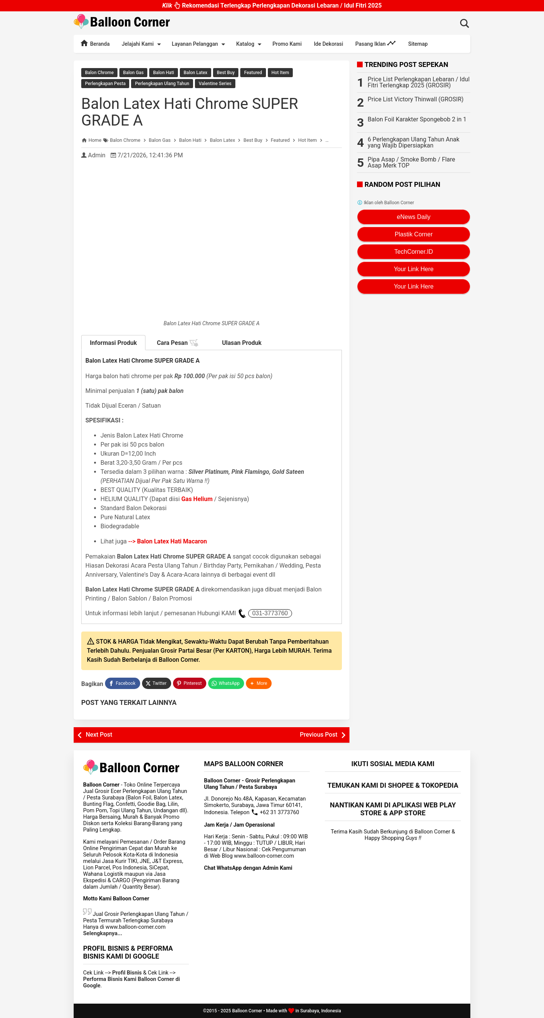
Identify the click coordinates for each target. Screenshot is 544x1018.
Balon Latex (195, 72)
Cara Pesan (177, 343)
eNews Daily (414, 217)
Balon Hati (163, 72)
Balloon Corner (247, 1010)
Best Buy (226, 72)
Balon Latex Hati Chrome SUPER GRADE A (189, 112)
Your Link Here (413, 269)
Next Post (99, 734)
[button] (259, 683)
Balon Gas (133, 72)
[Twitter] (156, 683)
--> (167, 541)
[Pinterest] (189, 683)
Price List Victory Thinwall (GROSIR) (416, 99)
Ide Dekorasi (328, 44)
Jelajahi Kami (142, 44)
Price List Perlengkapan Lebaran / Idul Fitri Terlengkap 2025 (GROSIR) (419, 82)
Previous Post (318, 734)
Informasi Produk (113, 342)
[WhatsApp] (226, 683)
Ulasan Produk (242, 342)
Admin (96, 155)
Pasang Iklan (375, 43)
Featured (253, 72)
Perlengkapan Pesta (105, 83)
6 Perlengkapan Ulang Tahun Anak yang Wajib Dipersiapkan (413, 142)
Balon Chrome (99, 72)
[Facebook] (122, 683)
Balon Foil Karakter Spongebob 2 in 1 (417, 119)
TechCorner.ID (413, 251)
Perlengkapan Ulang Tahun (162, 83)
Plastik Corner (414, 234)
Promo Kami (286, 44)
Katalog (250, 44)
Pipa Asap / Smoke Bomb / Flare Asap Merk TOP (411, 162)
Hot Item (280, 72)
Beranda (95, 43)
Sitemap (418, 44)
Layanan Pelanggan (200, 44)
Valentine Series (215, 83)
